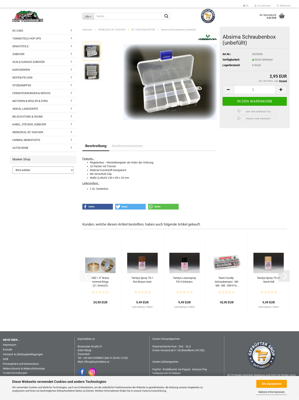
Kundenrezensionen (127, 146)
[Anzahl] (255, 89)
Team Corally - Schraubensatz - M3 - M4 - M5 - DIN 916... (226, 281)
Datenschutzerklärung (154, 390)
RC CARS (17, 30)
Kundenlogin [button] (262, 5)
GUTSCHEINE (20, 147)
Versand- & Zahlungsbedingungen (23, 354)
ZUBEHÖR (18, 54)
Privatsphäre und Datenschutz (21, 363)
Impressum (9, 344)
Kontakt (7, 349)
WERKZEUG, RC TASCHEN (27, 132)
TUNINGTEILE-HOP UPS (26, 38)
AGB (5, 359)
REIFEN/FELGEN (22, 77)
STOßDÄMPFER (21, 85)
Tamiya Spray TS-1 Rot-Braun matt (142, 279)
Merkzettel (283, 5)
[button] (246, 6)
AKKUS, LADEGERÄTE (25, 108)
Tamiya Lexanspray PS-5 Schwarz (184, 279)
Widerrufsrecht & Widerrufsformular (24, 368)
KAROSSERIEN (21, 69)
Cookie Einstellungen (15, 372)
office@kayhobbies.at (96, 361)
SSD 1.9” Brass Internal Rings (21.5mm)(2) (100, 281)
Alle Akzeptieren (272, 383)
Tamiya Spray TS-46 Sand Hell (268, 279)
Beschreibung (95, 146)
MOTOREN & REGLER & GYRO (30, 100)
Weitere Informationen (271, 392)
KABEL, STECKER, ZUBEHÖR (29, 124)
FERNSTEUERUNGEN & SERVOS (31, 93)
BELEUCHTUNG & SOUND (27, 116)
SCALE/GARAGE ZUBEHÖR (28, 61)
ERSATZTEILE (20, 46)
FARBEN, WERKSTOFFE (26, 140)
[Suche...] (88, 16)
